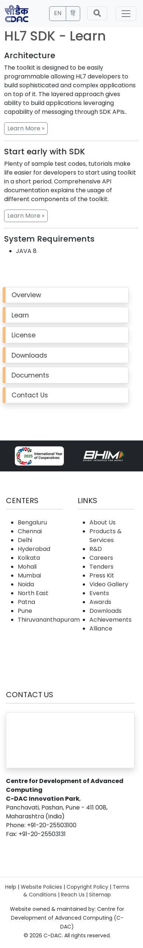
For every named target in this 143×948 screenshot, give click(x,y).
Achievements (110, 619)
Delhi (25, 540)
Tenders (101, 566)
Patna (26, 602)
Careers (101, 558)
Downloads (105, 611)
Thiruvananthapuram (49, 619)
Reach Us (73, 894)
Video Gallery (108, 584)
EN (57, 13)
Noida (26, 584)
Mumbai (29, 575)
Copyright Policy (87, 887)
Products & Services (105, 535)
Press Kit (101, 575)
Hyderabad (34, 549)
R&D (95, 549)
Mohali (27, 566)
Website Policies (41, 887)
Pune (25, 611)
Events (99, 593)
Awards (100, 602)
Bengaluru (32, 522)
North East (33, 593)
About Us (102, 522)
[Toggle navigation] (126, 13)
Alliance (100, 628)
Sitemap (100, 894)
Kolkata (29, 558)
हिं (73, 13)
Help (10, 887)
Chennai (30, 531)
